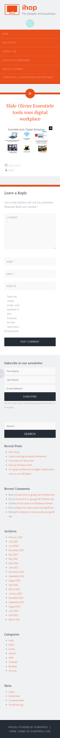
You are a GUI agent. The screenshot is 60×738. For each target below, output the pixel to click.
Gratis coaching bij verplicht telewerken (27, 456)
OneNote (13, 662)
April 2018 (13, 563)
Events (12, 649)
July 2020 (13, 541)
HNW (11, 657)
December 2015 (16, 597)
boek (11, 640)
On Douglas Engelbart (16, 60)
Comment (12, 219)
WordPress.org (16, 704)
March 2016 (14, 589)
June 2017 (13, 567)
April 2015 (13, 615)
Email (11, 273)
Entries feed (14, 696)
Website (11, 286)
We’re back (14, 452)
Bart (11, 170)
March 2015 (14, 619)
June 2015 (13, 610)
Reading (13, 666)
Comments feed (16, 700)
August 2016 (14, 580)
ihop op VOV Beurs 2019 (20, 465)
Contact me (9, 51)
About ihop (9, 42)
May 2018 (13, 558)
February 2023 (16, 537)
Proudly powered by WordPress (28, 727)
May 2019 (13, 554)
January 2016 (15, 593)
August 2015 (14, 606)
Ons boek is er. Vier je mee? (21, 460)
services (12, 670)
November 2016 (16, 571)
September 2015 (16, 602)
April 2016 (13, 584)
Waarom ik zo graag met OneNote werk (35, 494)
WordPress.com (40, 731)
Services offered (12, 69)
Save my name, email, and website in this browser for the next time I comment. (13, 314)
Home (5, 33)
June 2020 (13, 545)
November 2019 (16, 550)
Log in (12, 691)
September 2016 (16, 576)
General (12, 653)
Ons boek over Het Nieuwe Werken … (38, 503)
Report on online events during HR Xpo (35, 507)
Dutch (11, 644)
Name (11, 261)
